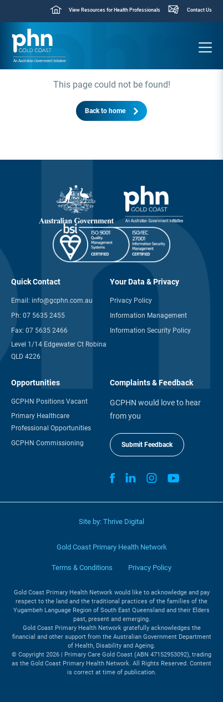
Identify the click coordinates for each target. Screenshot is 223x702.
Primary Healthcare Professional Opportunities (51, 422)
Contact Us (199, 10)
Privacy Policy (131, 300)
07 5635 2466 (47, 330)
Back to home (105, 111)
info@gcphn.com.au (62, 300)
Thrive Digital (123, 521)
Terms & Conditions (82, 567)
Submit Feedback (147, 445)
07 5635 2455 (44, 315)
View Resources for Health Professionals (114, 10)
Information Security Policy (150, 330)
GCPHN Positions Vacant (49, 401)
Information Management (148, 315)
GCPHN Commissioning (47, 443)
